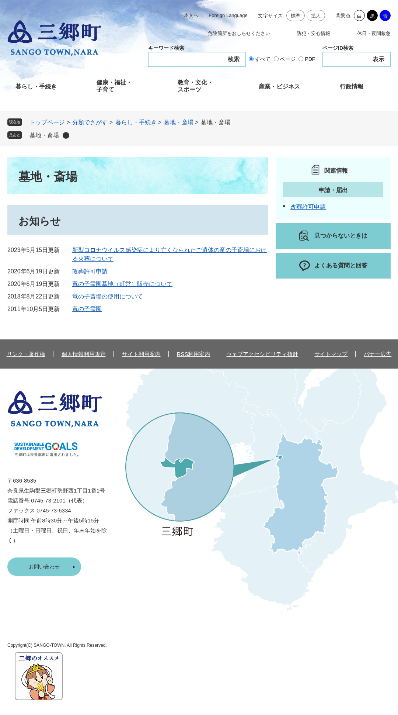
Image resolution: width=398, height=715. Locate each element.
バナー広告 (377, 354)
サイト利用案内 (141, 354)
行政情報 (351, 86)
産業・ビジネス (279, 86)
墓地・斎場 (178, 122)
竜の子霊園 (87, 309)
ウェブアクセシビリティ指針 (262, 354)
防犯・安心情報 (313, 33)
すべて (262, 59)
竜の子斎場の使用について (107, 296)
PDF (310, 59)
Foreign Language (228, 15)
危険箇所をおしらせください (239, 33)
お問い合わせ (44, 567)
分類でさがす (90, 122)
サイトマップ (331, 354)
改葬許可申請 (90, 271)
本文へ (191, 15)
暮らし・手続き (36, 86)
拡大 (316, 15)
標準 (296, 15)
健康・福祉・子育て (114, 86)
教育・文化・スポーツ (195, 86)
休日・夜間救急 (374, 33)
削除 (66, 135)
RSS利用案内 (193, 354)
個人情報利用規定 (84, 354)
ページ (288, 59)
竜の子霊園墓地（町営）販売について (122, 284)
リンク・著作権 (26, 354)
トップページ (47, 122)
